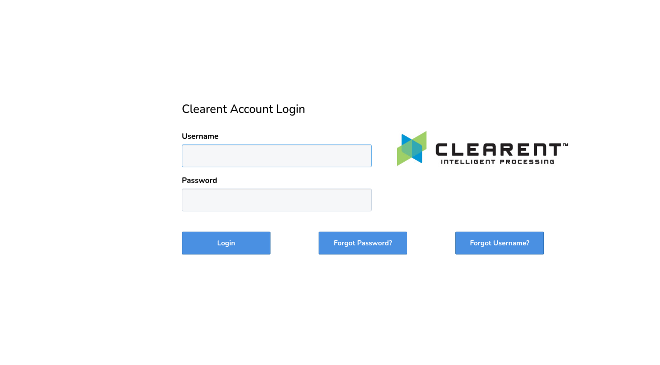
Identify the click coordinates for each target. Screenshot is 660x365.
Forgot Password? (363, 243)
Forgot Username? (499, 243)
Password (199, 180)
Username (200, 136)
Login (226, 243)
